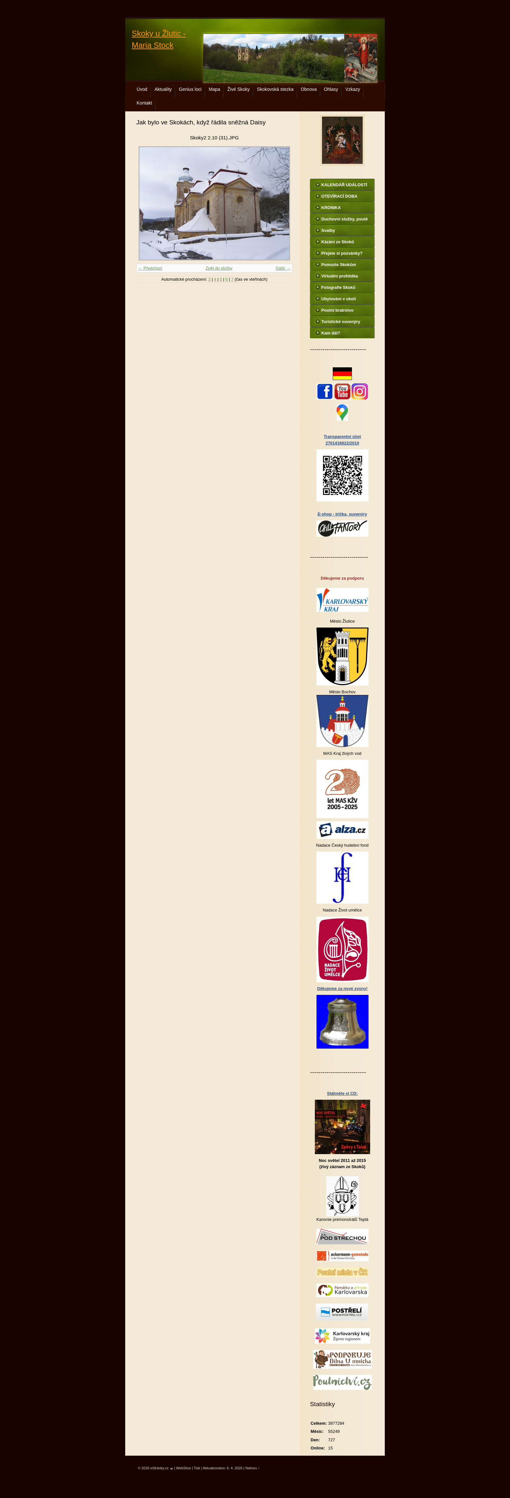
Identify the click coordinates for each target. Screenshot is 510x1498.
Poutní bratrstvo (337, 310)
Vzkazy (352, 89)
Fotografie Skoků (338, 287)
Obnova (309, 89)
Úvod (142, 89)
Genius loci (190, 89)
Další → (282, 268)
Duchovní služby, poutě (344, 219)
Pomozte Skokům (338, 264)
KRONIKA (331, 207)
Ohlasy (331, 89)
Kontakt (144, 103)
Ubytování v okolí (338, 298)
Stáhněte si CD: (342, 1093)
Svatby (328, 230)
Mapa (214, 89)
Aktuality (163, 89)
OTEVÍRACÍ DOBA (339, 196)
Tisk (197, 1468)
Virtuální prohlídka (339, 276)
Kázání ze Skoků (337, 241)
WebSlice (183, 1468)
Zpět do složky (219, 268)
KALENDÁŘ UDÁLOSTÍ (344, 184)
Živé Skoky (238, 89)
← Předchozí (150, 268)
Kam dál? (330, 333)
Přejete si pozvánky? (342, 253)
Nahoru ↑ (252, 1468)
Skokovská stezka (275, 89)
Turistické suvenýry (340, 321)
